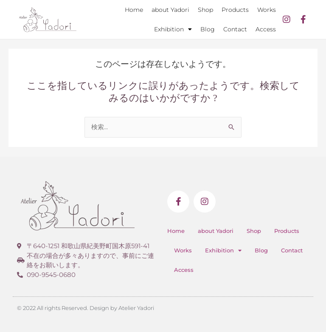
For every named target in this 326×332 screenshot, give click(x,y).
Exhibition (173, 29)
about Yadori (170, 10)
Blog (207, 29)
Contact (235, 29)
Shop (205, 10)
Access (266, 29)
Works (266, 10)
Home (134, 10)
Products (235, 10)
